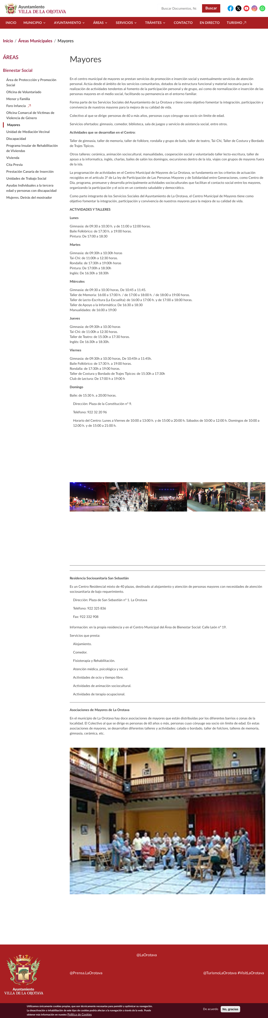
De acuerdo (210, 1010)
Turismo (237, 22)
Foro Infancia (16, 106)
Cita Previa (14, 164)
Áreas (101, 22)
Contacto (183, 22)
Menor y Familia (18, 99)
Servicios (127, 22)
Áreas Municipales (35, 41)
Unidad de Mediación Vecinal (28, 132)
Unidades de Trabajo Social (26, 178)
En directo (210, 22)
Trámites (156, 22)
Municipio (35, 22)
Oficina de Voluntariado (23, 92)
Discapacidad (16, 138)
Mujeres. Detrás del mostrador (29, 197)
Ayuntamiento (70, 22)
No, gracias (230, 1010)
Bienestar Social (17, 70)
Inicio (11, 22)
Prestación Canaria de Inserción (30, 171)
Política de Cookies (79, 1015)
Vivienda (12, 158)
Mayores (13, 125)
